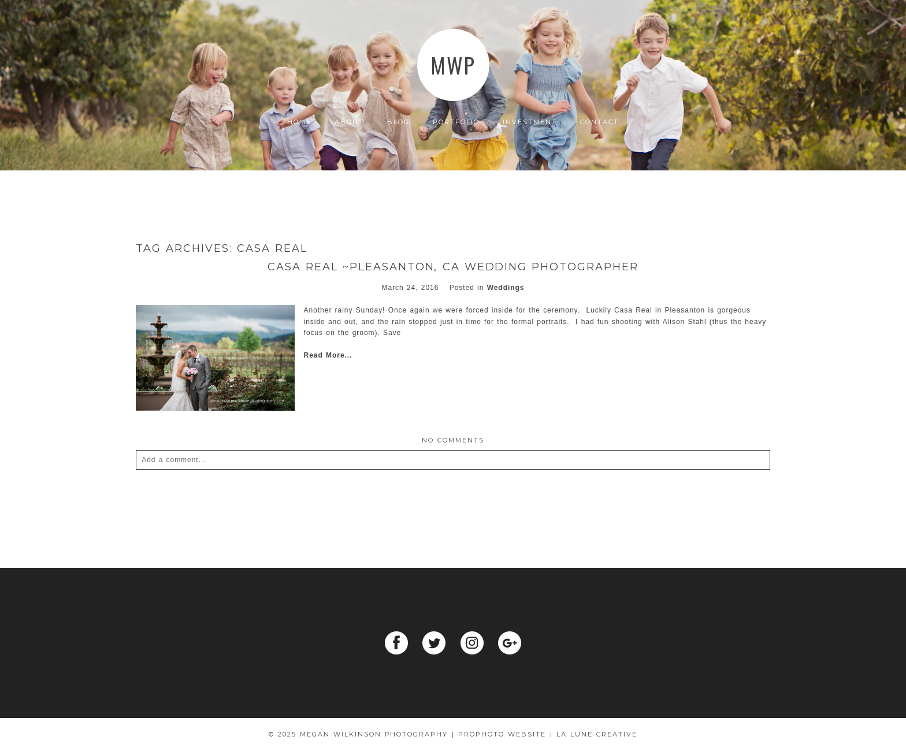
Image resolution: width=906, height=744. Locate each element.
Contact (599, 122)
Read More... (328, 355)
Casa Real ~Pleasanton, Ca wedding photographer (453, 267)
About (349, 122)
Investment (530, 122)
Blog (398, 122)
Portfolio (456, 122)
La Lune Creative (596, 734)
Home (299, 122)
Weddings (506, 288)
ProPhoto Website (502, 734)
